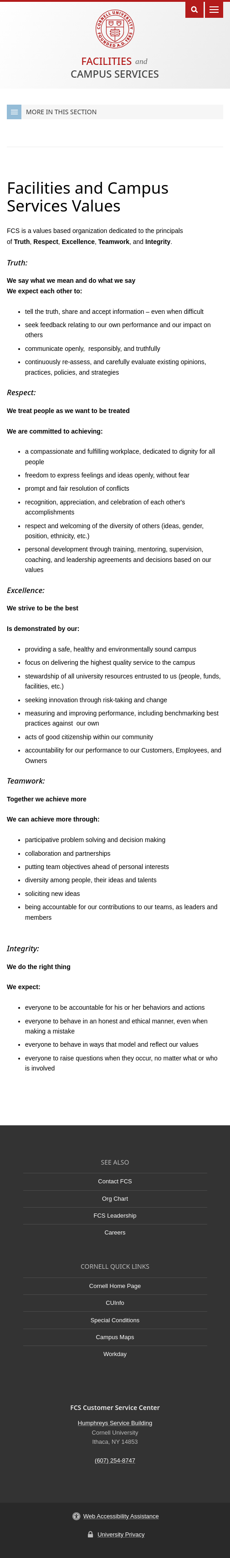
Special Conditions (115, 1320)
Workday (115, 1354)
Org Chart (115, 1198)
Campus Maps (115, 1337)
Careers (114, 1232)
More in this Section (52, 112)
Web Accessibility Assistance (121, 1516)
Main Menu (214, 9)
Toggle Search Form (194, 9)
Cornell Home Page (115, 1285)
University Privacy (120, 1534)
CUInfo (115, 1302)
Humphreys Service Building (115, 1423)
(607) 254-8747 (115, 1460)
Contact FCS (115, 1181)
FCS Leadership (115, 1215)
